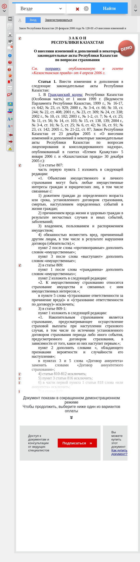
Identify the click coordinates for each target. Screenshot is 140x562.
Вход (33, 20)
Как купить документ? (119, 452)
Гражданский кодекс (65, 94)
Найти (109, 8)
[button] (4, 8)
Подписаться (77, 443)
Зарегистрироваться (58, 20)
